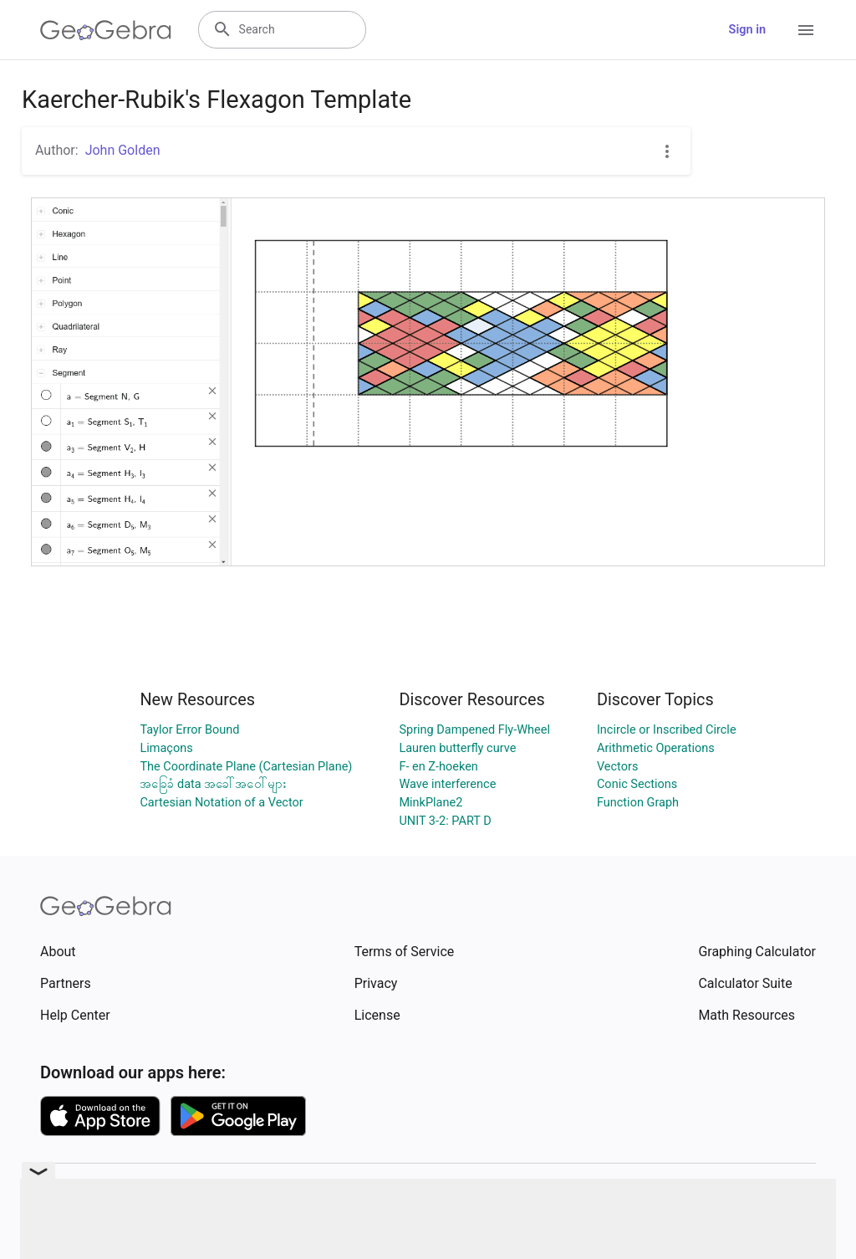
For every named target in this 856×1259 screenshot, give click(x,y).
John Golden (122, 150)
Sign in (747, 30)
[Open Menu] (806, 30)
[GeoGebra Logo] (105, 30)
